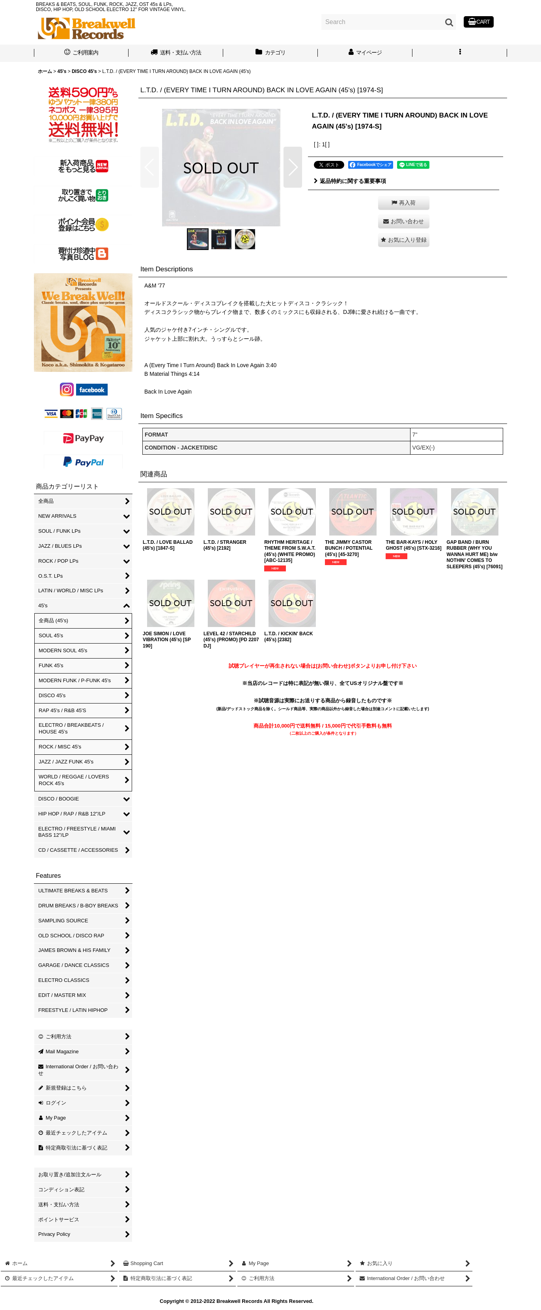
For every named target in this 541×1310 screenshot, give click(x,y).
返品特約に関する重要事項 (350, 181)
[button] (459, 53)
